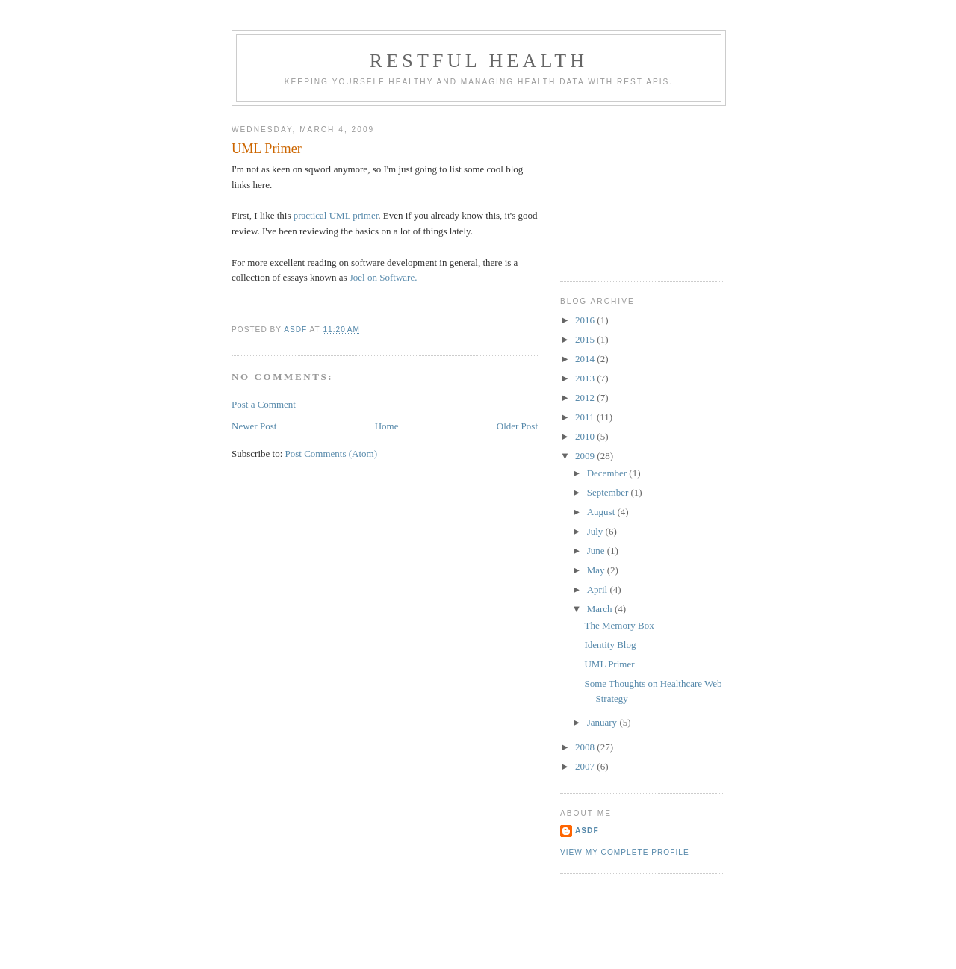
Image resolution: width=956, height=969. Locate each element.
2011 (586, 417)
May (597, 570)
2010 (586, 436)
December (608, 473)
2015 (586, 339)
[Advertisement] (635, 188)
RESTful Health (479, 61)
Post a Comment (264, 404)
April (598, 589)
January (603, 722)
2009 (586, 455)
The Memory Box (619, 625)
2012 (586, 397)
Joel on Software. (384, 277)
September (609, 492)
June (597, 550)
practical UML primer (336, 215)
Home (387, 425)
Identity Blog (610, 644)
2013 (586, 378)
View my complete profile (624, 852)
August (602, 511)
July (596, 531)
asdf (587, 830)
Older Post (517, 425)
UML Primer (609, 664)
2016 (586, 319)
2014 (586, 358)
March (601, 608)
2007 (586, 766)
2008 (586, 747)
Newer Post (254, 425)
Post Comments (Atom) (331, 453)
